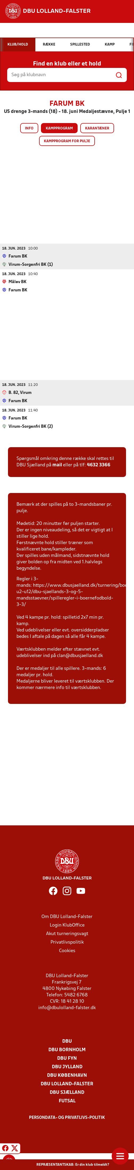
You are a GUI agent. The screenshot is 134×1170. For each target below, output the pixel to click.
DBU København (67, 1075)
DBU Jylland (67, 1067)
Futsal (67, 1101)
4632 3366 (98, 465)
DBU (67, 1041)
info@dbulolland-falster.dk (67, 1007)
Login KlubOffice (67, 925)
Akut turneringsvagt (67, 933)
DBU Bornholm (67, 1049)
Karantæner (97, 128)
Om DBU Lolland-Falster (67, 916)
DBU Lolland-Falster (67, 1084)
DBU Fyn (67, 1058)
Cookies (67, 950)
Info (29, 128)
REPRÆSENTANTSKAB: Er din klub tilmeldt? (72, 1165)
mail (57, 465)
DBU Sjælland (67, 1092)
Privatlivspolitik (67, 942)
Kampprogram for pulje (67, 141)
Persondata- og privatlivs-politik (67, 1117)
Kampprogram (59, 128)
